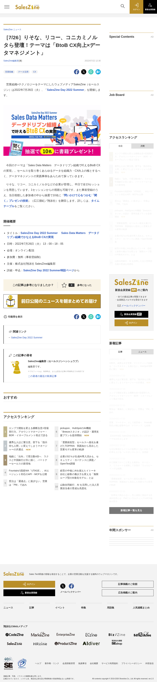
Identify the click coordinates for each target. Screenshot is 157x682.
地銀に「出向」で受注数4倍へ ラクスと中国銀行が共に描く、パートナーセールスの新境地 (29, 460)
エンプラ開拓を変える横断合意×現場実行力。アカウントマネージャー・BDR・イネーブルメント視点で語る (29, 432)
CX (34, 72)
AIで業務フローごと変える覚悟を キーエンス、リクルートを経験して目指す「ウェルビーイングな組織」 (130, 465)
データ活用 (23, 72)
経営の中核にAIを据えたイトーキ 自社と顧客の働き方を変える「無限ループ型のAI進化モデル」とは (79, 474)
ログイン (130, 323)
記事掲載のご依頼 (127, 584)
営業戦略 (9, 72)
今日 (120, 146)
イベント (60, 607)
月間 (142, 146)
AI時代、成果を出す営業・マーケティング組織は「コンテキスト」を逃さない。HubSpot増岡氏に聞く (130, 366)
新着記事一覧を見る (131, 510)
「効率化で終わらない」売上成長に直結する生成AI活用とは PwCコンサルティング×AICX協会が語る (130, 498)
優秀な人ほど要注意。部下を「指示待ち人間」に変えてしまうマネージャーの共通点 (28, 446)
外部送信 (149, 663)
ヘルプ (38, 663)
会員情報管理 (68, 663)
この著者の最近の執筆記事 (42, 376)
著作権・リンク (52, 663)
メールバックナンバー (131, 305)
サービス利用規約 (110, 663)
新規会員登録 (131, 314)
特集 (83, 607)
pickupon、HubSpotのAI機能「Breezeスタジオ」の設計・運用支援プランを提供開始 (79, 432)
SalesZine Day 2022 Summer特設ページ (48, 270)
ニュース (142, 352)
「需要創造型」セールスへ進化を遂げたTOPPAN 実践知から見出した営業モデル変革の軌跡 (79, 446)
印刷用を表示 (12, 316)
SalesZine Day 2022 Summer (65, 89)
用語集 (110, 607)
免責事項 (82, 663)
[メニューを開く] (7, 7)
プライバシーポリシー (131, 663)
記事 (120, 352)
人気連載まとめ (141, 607)
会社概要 (94, 663)
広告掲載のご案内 (127, 592)
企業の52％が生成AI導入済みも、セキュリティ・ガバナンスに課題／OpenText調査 (79, 460)
